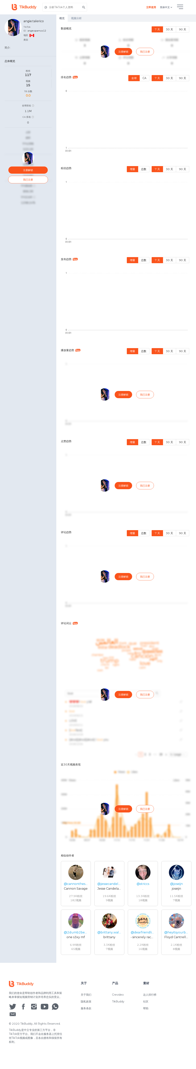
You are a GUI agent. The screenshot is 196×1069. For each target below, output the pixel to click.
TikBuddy (118, 1001)
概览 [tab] (62, 18)
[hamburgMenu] (180, 7)
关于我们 (86, 994)
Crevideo (118, 994)
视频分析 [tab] (76, 18)
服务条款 (86, 1008)
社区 (145, 1001)
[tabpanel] (126, 492)
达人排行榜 (149, 994)
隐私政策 (86, 1001)
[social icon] (12, 1006)
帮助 (145, 1008)
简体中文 (166, 7)
